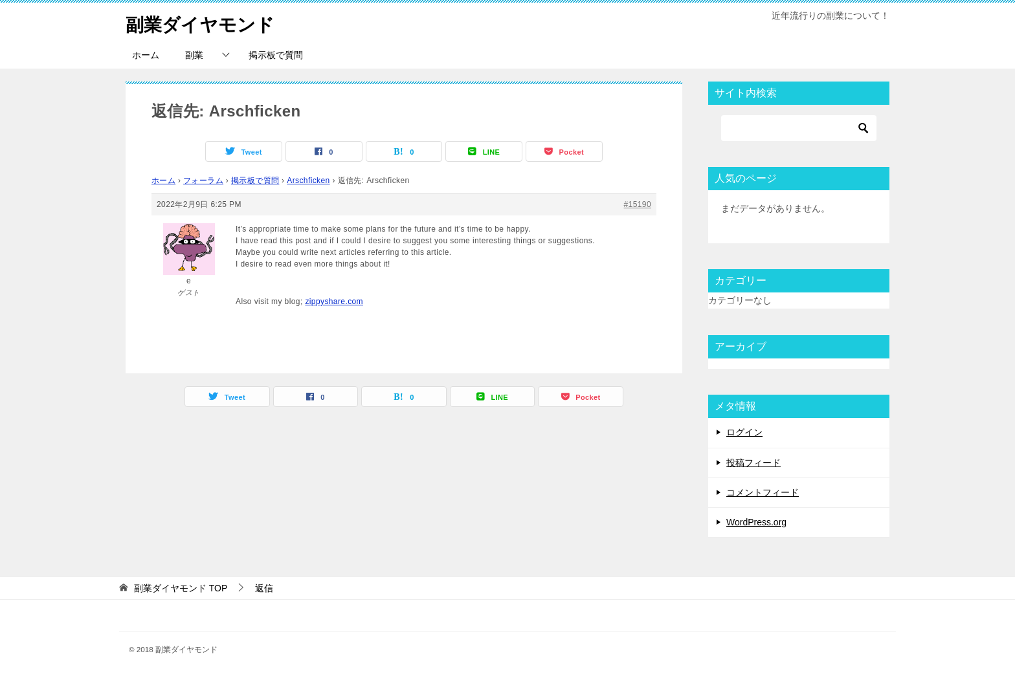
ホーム (145, 55)
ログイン (744, 432)
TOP (180, 588)
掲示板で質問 (276, 55)
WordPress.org (756, 522)
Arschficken (308, 180)
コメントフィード (762, 492)
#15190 (637, 204)
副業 (194, 55)
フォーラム (203, 180)
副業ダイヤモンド (205, 22)
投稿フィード (753, 462)
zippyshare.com (334, 301)
